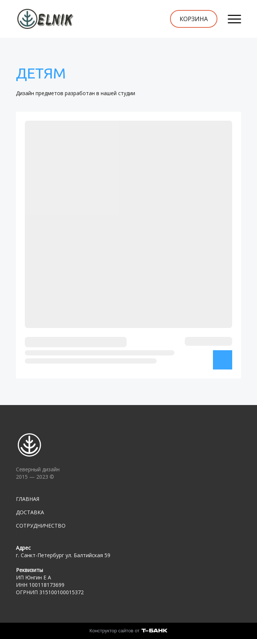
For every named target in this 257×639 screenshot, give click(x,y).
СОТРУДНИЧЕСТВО (41, 525)
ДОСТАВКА (30, 512)
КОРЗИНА (194, 19)
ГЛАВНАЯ (27, 498)
